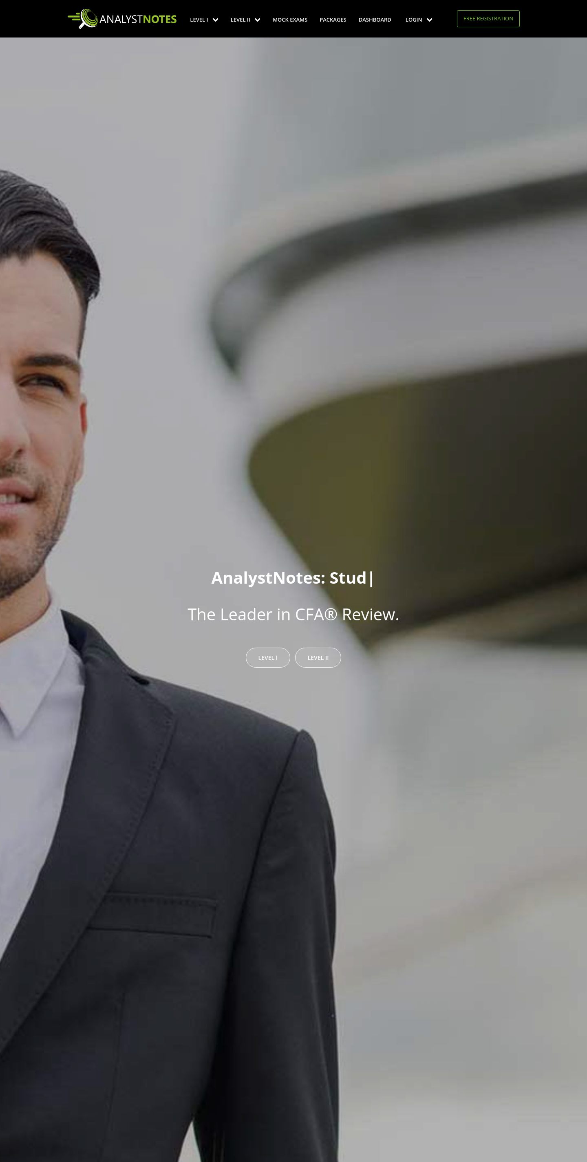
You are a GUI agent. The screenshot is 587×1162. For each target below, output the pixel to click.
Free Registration (488, 18)
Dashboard (375, 19)
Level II (245, 19)
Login (419, 19)
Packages (333, 19)
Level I (204, 19)
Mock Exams (290, 19)
